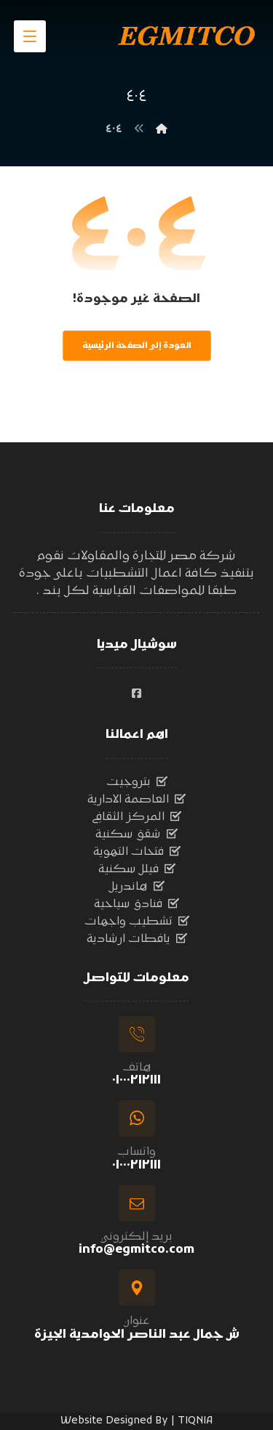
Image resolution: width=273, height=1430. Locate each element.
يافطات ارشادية (137, 939)
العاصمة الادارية (136, 799)
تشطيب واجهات (136, 921)
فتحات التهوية (137, 852)
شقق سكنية (136, 834)
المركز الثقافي (136, 817)
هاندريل (137, 886)
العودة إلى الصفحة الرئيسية (136, 346)
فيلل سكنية (136, 869)
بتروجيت (136, 782)
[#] (137, 693)
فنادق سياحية (136, 904)
